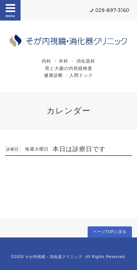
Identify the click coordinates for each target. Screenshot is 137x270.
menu (10, 10)
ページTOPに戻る (109, 232)
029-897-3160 (112, 10)
